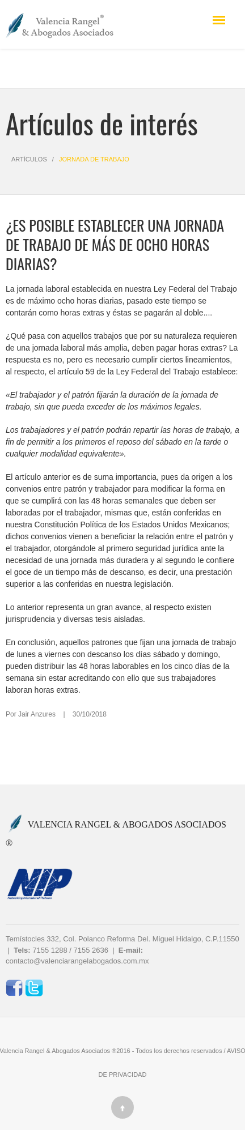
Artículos (29, 159)
